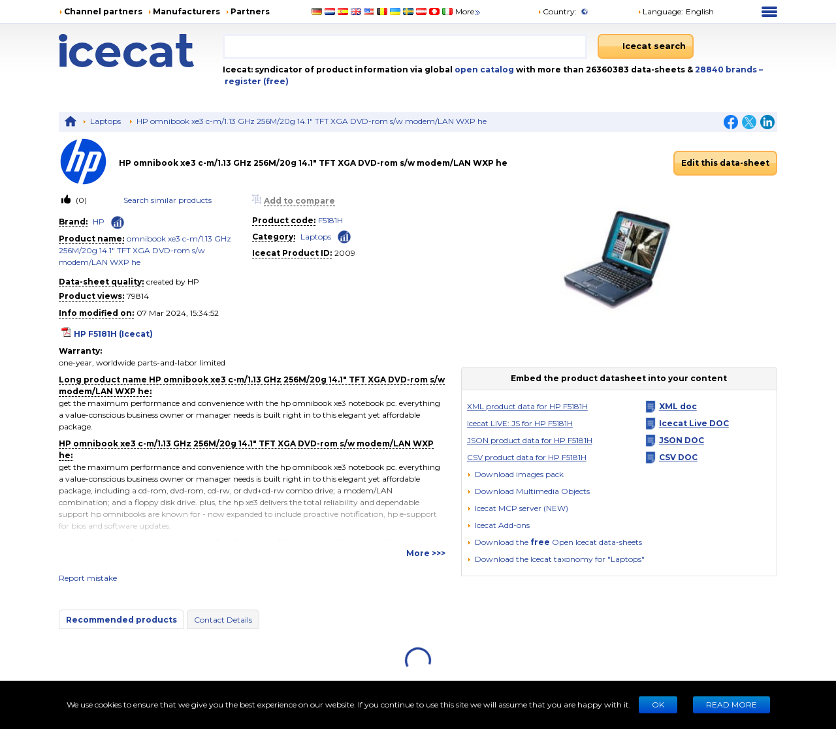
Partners (250, 11)
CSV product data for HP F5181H (527, 457)
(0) (80, 200)
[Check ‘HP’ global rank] (117, 222)
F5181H (330, 220)
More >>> (425, 553)
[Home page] (141, 50)
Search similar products (167, 200)
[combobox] (405, 46)
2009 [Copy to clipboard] (344, 253)
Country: (557, 11)
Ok (658, 704)
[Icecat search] (646, 46)
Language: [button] (660, 11)
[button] (528, 491)
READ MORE (731, 704)
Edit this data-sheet (725, 163)
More (468, 11)
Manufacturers (186, 11)
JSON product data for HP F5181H (529, 440)
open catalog (483, 69)
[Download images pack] (515, 474)
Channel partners (103, 11)
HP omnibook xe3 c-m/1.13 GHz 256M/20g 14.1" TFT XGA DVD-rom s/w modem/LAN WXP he (312, 121)
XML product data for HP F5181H (527, 406)
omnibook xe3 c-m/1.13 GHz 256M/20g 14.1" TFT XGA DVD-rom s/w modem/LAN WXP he (145, 250)
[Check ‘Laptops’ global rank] (344, 236)
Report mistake (88, 578)
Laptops (105, 121)
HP (98, 221)
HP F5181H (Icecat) (113, 334)
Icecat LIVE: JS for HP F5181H (520, 423)
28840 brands (727, 69)
